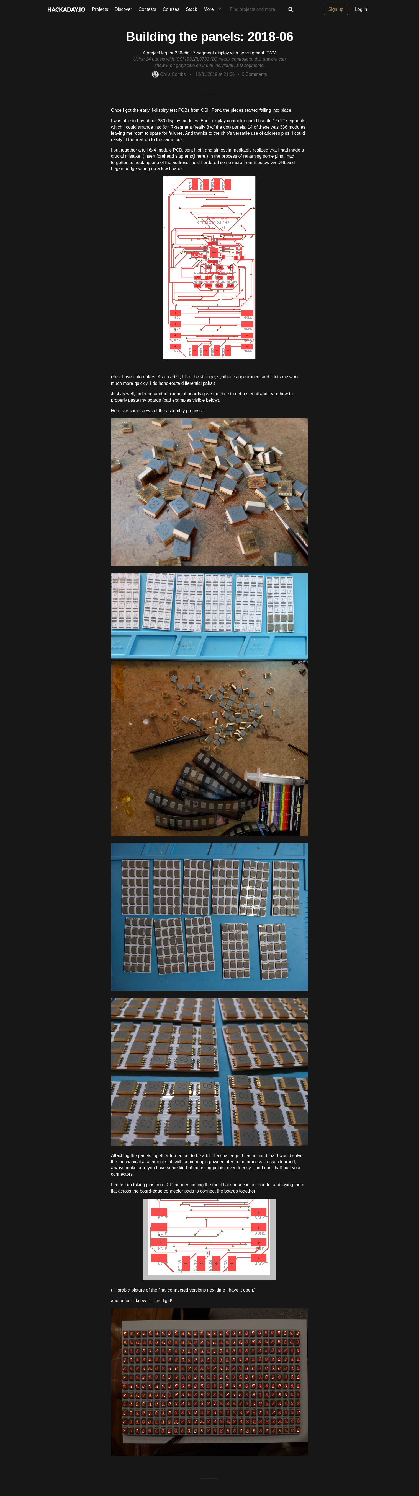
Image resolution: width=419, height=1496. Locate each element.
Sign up (335, 9)
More (213, 9)
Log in (361, 9)
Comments (254, 74)
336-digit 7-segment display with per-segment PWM (225, 53)
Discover (123, 9)
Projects (100, 9)
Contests (147, 9)
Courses (171, 9)
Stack (191, 9)
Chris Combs (169, 74)
